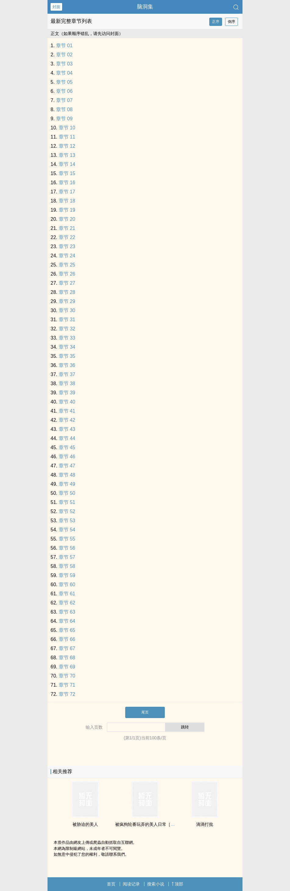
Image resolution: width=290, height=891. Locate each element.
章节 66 (67, 639)
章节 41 (67, 411)
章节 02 (64, 54)
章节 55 (67, 538)
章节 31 (67, 319)
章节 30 (67, 310)
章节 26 (67, 273)
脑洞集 (145, 7)
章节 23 (67, 246)
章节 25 (67, 264)
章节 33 (67, 337)
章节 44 (67, 438)
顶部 (177, 884)
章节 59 (67, 575)
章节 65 (67, 630)
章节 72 (67, 694)
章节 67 (67, 648)
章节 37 (67, 374)
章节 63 (67, 612)
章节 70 (67, 675)
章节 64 (67, 621)
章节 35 (67, 356)
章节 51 (67, 502)
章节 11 (67, 136)
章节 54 (67, 529)
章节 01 (64, 45)
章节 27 (67, 283)
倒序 (231, 21)
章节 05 (64, 82)
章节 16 (67, 182)
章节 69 (67, 666)
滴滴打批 (204, 824)
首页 (111, 884)
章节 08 (64, 109)
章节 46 (67, 456)
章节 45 (67, 447)
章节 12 (67, 146)
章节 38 (67, 383)
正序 (215, 21)
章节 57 (67, 557)
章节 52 (67, 511)
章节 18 (67, 200)
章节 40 (67, 401)
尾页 (145, 712)
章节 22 (67, 237)
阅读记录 (131, 884)
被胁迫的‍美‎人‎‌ (85, 824)
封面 (56, 7)
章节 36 (67, 365)
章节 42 (67, 420)
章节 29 (67, 301)
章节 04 (64, 73)
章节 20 (67, 219)
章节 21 (67, 228)
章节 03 (64, 63)
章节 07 (64, 100)
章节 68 (67, 657)
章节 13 (67, 155)
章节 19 (67, 210)
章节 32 (67, 328)
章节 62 (67, 602)
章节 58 (67, 566)
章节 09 (64, 118)
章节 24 (67, 255)
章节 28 (67, 292)
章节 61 (67, 593)
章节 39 (67, 392)
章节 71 (67, 685)
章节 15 (67, 173)
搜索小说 (155, 884)
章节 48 (67, 474)
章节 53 (67, 520)
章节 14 (67, 164)
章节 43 (67, 429)
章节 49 (67, 484)
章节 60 (67, 584)
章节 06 (64, 91)
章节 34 (67, 347)
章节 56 (67, 548)
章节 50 (67, 493)
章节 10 (67, 127)
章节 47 (67, 465)
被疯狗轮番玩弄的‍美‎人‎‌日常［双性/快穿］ (154, 824)
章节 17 (67, 191)
